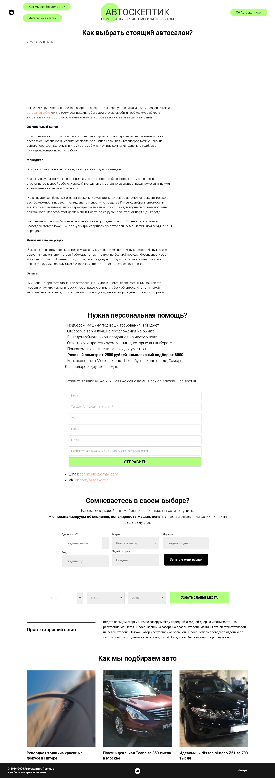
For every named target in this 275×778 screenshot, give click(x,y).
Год (64, 552)
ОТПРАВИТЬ (135, 462)
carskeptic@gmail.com (99, 474)
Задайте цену (121, 551)
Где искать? (70, 534)
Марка (116, 534)
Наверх (243, 770)
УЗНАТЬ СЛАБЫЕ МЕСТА (199, 597)
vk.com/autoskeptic (91, 480)
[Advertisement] (99, 79)
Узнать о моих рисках (186, 560)
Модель (168, 534)
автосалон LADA (38, 112)
